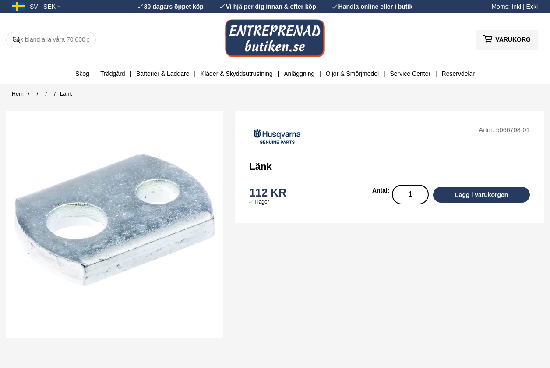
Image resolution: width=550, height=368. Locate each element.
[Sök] (51, 39)
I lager (261, 202)
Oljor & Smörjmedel (352, 73)
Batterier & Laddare (162, 73)
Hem (18, 93)
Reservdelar (458, 73)
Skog (82, 73)
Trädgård (112, 73)
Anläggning (299, 73)
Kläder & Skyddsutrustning (237, 73)
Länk (66, 93)
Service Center (410, 73)
